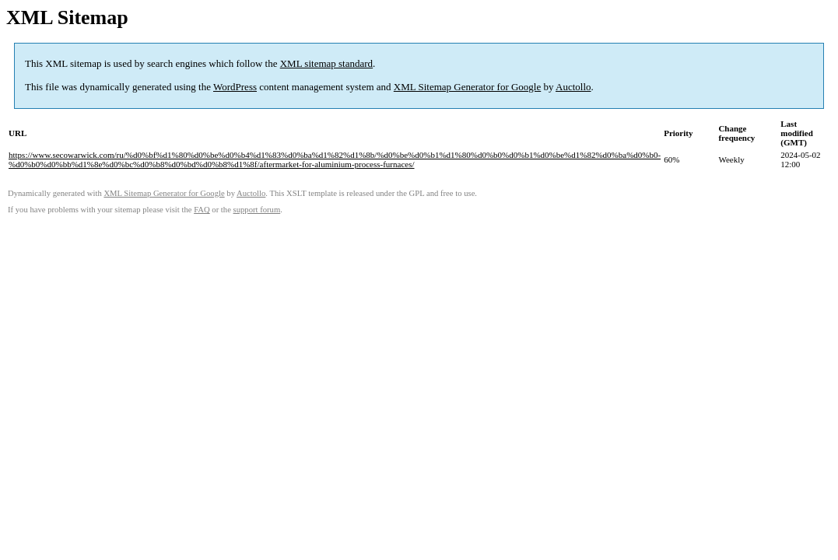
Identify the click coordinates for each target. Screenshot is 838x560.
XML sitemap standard (326, 63)
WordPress (235, 87)
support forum (257, 209)
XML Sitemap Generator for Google (467, 87)
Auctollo (573, 87)
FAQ (202, 209)
